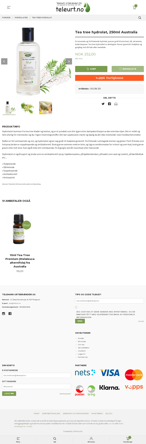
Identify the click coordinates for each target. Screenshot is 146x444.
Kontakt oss (83, 357)
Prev (4, 61)
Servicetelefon (83, 348)
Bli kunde (82, 342)
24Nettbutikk (78, 432)
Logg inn (81, 354)
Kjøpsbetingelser (51, 414)
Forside (81, 339)
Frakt (36, 414)
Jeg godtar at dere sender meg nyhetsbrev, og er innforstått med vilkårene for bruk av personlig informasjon (105, 315)
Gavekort (82, 351)
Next (69, 61)
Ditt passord (9, 382)
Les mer (141, 322)
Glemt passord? (65, 394)
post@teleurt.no (15, 303)
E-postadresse (10, 371)
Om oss (81, 345)
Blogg (109, 414)
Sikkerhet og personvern (76, 414)
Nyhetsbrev (97, 414)
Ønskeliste (127, 69)
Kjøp (91, 69)
